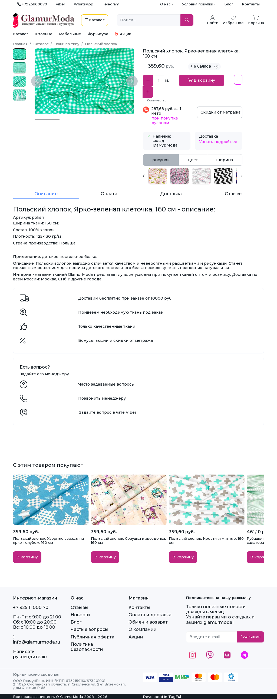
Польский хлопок (101, 44)
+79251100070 (32, 4)
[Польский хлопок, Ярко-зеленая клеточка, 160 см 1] (72, 120)
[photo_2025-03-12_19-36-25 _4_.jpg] (19, 95)
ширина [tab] (224, 159)
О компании (142, 629)
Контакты (251, 4)
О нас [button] (165, 4)
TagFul (174, 696)
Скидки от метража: (221, 112)
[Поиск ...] (149, 20)
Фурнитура (98, 34)
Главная (20, 44)
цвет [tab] (193, 159)
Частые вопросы (89, 629)
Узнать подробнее (218, 141)
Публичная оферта (92, 637)
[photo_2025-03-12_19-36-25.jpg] (19, 68)
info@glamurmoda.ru (36, 640)
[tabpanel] (192, 176)
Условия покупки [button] (197, 4)
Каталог (20, 34)
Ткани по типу (66, 44)
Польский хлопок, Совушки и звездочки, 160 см (128, 540)
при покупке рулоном (164, 120)
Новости (80, 614)
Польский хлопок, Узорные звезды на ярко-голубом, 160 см (48, 540)
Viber (60, 4)
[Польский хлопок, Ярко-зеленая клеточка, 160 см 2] (96, 120)
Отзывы (79, 607)
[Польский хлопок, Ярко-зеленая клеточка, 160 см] (47, 120)
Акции (123, 34)
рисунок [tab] (161, 159)
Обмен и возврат (148, 622)
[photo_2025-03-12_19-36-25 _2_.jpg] (19, 54)
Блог (228, 4)
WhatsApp (83, 4)
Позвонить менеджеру (102, 398)
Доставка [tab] (171, 193)
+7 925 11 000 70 (30, 607)
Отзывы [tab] (234, 193)
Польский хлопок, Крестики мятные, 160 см (206, 540)
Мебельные (70, 34)
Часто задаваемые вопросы (106, 384)
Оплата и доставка (150, 614)
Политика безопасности (87, 647)
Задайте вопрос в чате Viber (107, 412)
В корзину (201, 80)
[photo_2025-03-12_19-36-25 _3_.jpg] (19, 81)
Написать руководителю (30, 654)
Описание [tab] (46, 193)
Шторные (43, 34)
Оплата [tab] (109, 193)
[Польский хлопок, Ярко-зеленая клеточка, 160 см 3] (121, 120)
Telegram (110, 4)
